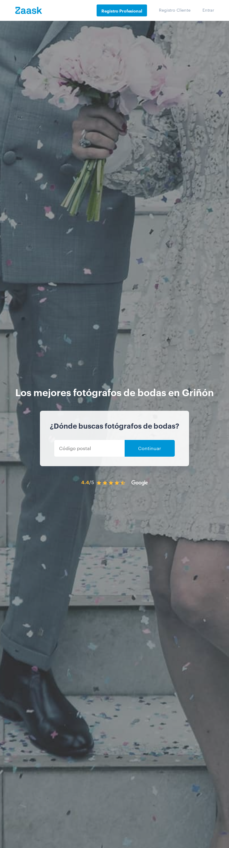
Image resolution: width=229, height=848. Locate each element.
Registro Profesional (121, 10)
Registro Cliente (175, 10)
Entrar (208, 10)
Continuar (149, 448)
